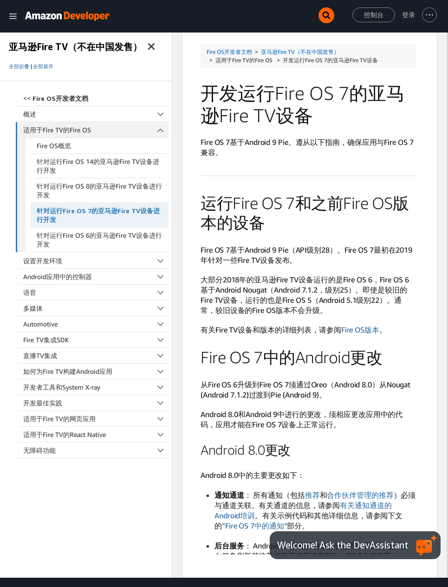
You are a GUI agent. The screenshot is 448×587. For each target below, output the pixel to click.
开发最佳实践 (96, 402)
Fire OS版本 (360, 329)
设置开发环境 (96, 260)
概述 (96, 114)
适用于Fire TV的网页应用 (96, 418)
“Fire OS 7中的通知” (254, 525)
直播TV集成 (96, 355)
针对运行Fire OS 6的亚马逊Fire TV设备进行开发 (99, 239)
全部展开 (43, 66)
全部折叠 (19, 66)
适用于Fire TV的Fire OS (96, 129)
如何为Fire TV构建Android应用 (96, 371)
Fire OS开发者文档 (229, 51)
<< (55, 98)
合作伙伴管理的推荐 (360, 495)
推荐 (312, 495)
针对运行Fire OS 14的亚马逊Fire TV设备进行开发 (98, 165)
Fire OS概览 (54, 146)
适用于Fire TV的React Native (96, 434)
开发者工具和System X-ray (96, 387)
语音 (96, 292)
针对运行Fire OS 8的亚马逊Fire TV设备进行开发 (99, 190)
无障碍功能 (96, 450)
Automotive (96, 324)
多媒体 (96, 308)
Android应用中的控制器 (96, 276)
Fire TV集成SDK (96, 339)
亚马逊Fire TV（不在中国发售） (300, 51)
